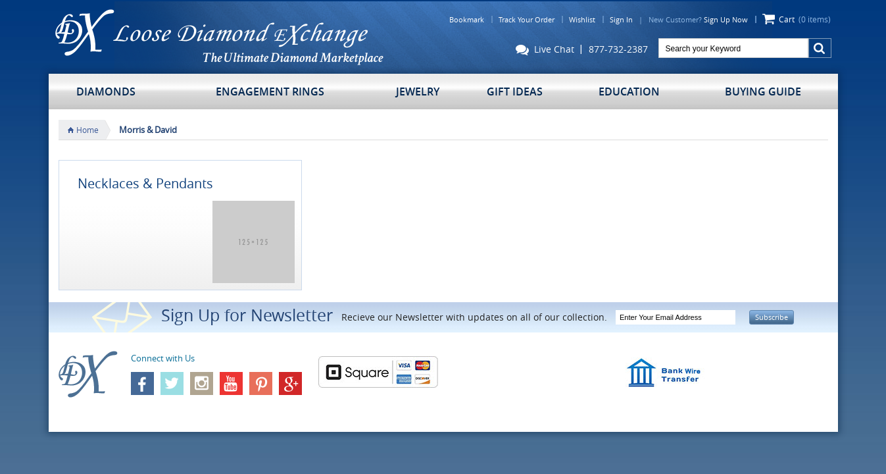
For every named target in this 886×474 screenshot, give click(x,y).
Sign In (621, 19)
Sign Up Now (726, 19)
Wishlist (582, 19)
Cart (805, 19)
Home (87, 129)
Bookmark (466, 19)
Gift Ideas (515, 91)
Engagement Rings (270, 91)
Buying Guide (763, 91)
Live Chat (545, 50)
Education (629, 91)
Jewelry (417, 91)
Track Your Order (526, 19)
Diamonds (105, 91)
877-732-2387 (618, 49)
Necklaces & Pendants (145, 183)
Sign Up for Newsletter (247, 315)
